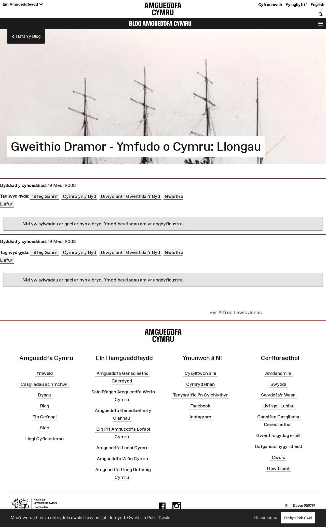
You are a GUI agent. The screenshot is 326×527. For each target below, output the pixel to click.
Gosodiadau (265, 517)
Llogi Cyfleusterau (44, 438)
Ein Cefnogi (44, 416)
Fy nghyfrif (296, 4)
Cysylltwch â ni (200, 373)
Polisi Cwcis (158, 517)
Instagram (200, 416)
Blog (44, 405)
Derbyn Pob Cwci (298, 518)
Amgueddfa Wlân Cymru (122, 458)
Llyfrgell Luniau (278, 405)
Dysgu (44, 395)
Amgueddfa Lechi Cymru (122, 447)
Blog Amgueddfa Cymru (160, 23)
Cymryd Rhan (200, 384)
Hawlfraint (278, 468)
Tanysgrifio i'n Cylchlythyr (200, 395)
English (317, 4)
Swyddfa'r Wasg (278, 395)
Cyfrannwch (270, 4)
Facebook (200, 405)
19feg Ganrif (45, 196)
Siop (44, 427)
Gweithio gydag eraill (278, 435)
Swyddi (278, 384)
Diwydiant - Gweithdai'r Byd (130, 196)
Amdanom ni (278, 373)
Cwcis (278, 457)
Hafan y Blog (25, 36)
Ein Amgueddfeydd (23, 4)
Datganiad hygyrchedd (278, 446)
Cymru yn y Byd (79, 196)
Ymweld (44, 373)
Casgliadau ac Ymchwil (45, 384)
